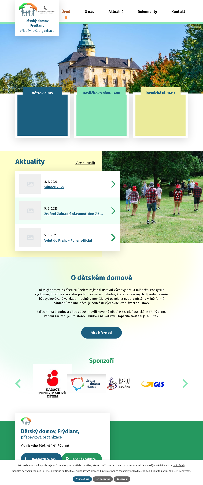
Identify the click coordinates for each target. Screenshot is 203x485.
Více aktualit (85, 163)
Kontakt (178, 11)
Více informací (101, 333)
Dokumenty (147, 11)
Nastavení (122, 479)
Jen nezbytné (103, 479)
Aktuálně (116, 11)
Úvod (65, 11)
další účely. (179, 465)
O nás (89, 11)
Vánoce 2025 (54, 187)
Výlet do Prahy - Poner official (68, 240)
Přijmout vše (82, 479)
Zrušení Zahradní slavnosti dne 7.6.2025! (74, 214)
